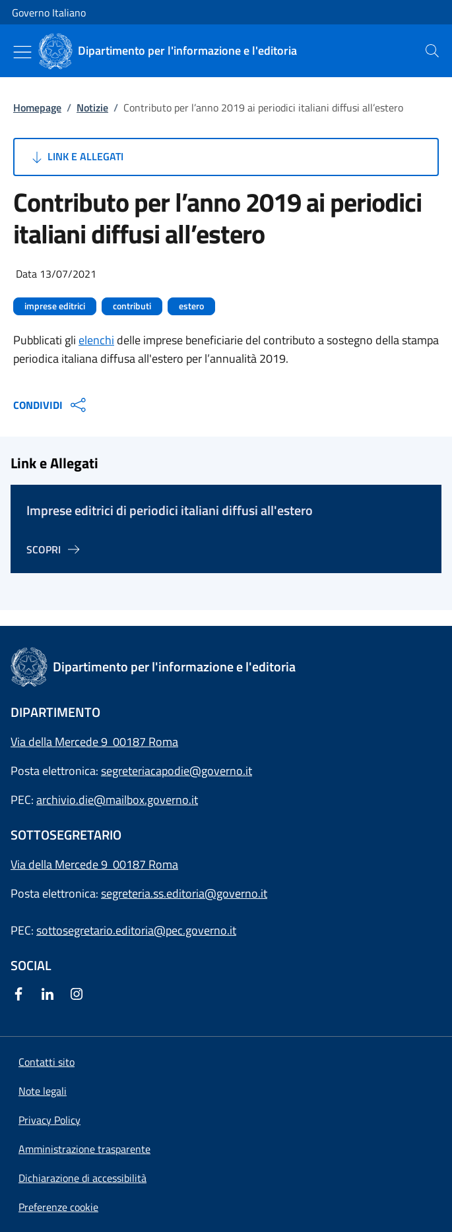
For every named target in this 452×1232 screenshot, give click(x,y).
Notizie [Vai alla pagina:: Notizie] (92, 107)
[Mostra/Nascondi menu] (22, 52)
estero (191, 306)
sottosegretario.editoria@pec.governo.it (136, 930)
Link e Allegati (76, 157)
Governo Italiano (49, 12)
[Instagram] (79, 995)
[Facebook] (21, 995)
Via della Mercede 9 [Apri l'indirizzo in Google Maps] (62, 864)
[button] (58, 1207)
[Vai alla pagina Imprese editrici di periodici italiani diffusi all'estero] (55, 549)
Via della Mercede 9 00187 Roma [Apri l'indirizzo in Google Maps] (94, 742)
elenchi (96, 340)
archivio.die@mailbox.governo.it (117, 800)
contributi (132, 306)
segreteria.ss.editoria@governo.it (184, 893)
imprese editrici (54, 306)
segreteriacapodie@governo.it (176, 771)
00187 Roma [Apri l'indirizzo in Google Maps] (145, 864)
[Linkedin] (50, 995)
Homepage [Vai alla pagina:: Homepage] (37, 107)
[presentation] (432, 51)
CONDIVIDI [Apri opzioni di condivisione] (51, 405)
